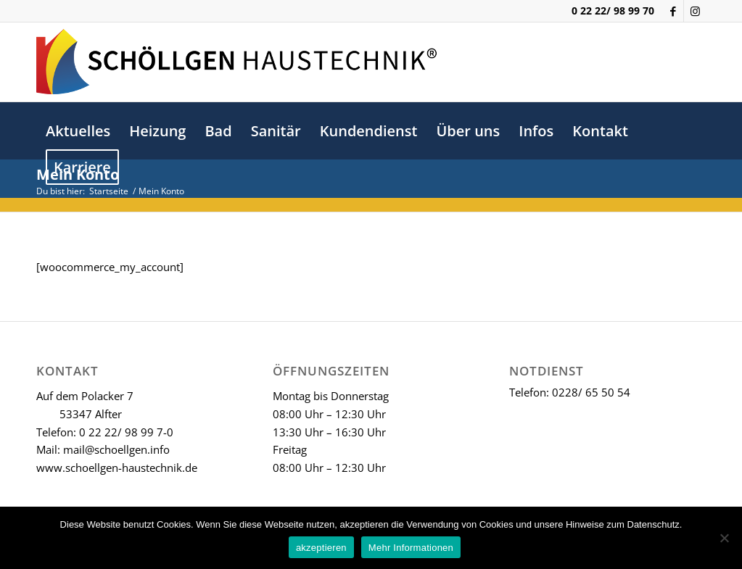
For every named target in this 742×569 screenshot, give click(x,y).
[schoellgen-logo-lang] (236, 61)
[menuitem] (78, 131)
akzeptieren (321, 547)
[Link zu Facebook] (672, 11)
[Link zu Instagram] (695, 11)
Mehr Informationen (410, 547)
